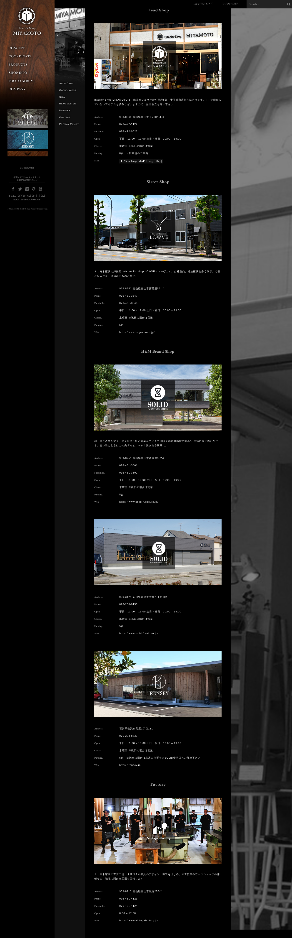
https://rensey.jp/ (130, 765)
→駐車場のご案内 (137, 153)
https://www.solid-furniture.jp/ (138, 501)
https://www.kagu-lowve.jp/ (137, 332)
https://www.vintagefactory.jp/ (138, 920)
